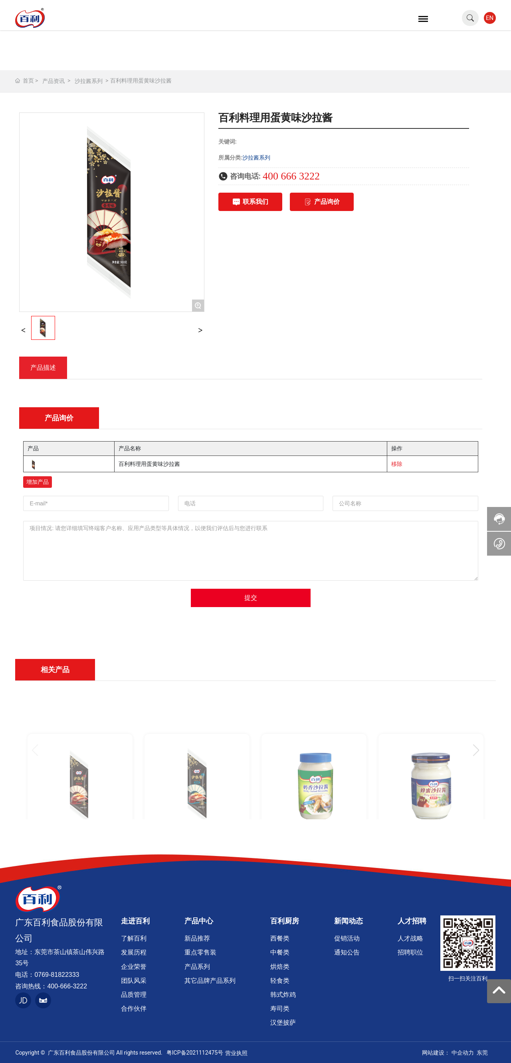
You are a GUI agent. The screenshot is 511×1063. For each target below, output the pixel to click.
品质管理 (134, 994)
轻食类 (279, 980)
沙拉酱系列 (89, 81)
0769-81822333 (56, 974)
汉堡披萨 (283, 1022)
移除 (396, 464)
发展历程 (134, 952)
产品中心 (198, 921)
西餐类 (279, 938)
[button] (476, 750)
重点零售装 (200, 952)
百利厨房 (284, 921)
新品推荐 (197, 938)
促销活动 (347, 938)
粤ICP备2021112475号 (194, 1052)
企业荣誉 (134, 966)
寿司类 (279, 1008)
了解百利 (134, 938)
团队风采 (134, 980)
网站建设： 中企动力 (447, 1052)
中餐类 (279, 952)
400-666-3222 (67, 986)
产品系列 (197, 966)
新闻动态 (348, 921)
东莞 (482, 1052)
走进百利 (135, 921)
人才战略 (410, 938)
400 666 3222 (291, 176)
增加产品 (37, 482)
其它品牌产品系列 (210, 980)
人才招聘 (412, 921)
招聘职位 (410, 952)
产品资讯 (53, 81)
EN (489, 18)
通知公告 (347, 952)
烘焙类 (279, 966)
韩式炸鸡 (283, 994)
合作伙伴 (134, 1008)
